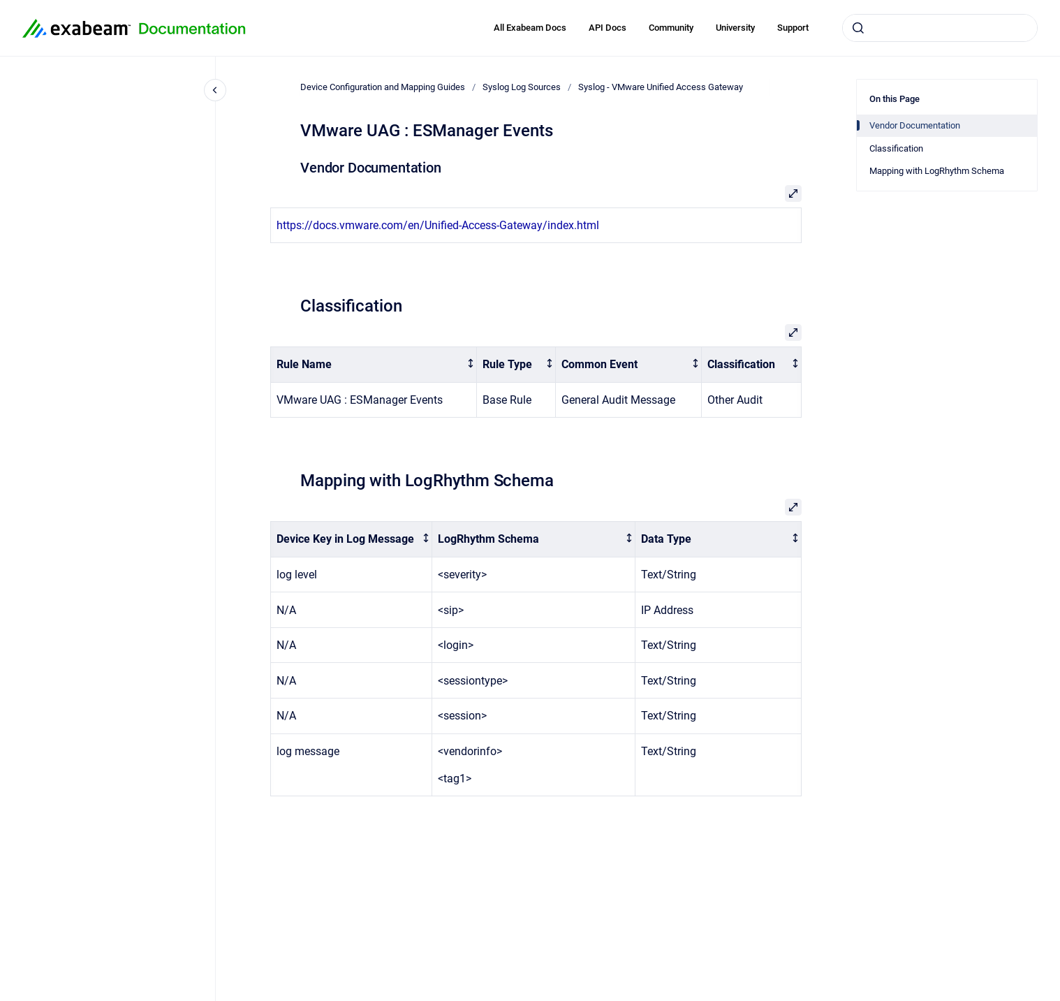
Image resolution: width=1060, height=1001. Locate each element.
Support (793, 27)
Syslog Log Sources (522, 87)
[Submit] (858, 28)
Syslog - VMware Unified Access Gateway (660, 87)
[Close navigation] (215, 90)
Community (671, 27)
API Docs (607, 27)
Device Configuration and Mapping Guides (382, 87)
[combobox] (940, 28)
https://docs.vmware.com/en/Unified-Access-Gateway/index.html (438, 225)
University (735, 27)
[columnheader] (374, 365)
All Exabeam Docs (530, 27)
